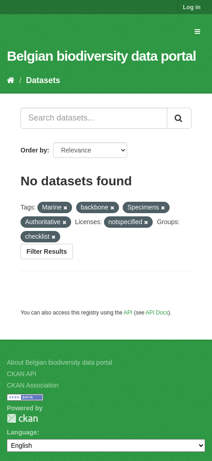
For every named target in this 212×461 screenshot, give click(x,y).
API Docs (157, 312)
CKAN (22, 418)
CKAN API (21, 373)
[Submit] (179, 118)
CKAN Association (33, 385)
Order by (34, 150)
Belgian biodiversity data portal (101, 55)
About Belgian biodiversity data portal (59, 362)
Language (22, 432)
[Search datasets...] (94, 118)
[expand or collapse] (197, 31)
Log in (192, 7)
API (128, 312)
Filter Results (46, 251)
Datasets (43, 80)
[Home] (11, 80)
